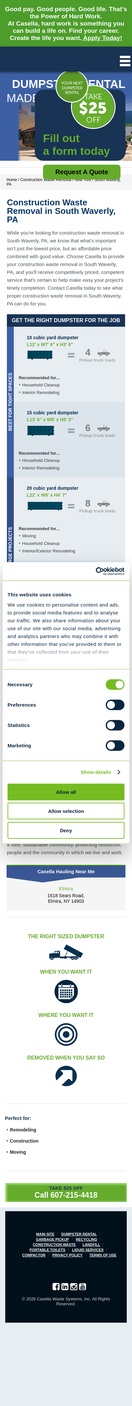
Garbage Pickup (52, 1239)
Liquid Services (88, 1250)
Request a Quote (81, 172)
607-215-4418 (74, 1195)
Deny (66, 830)
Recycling (86, 1239)
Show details (96, 772)
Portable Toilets (47, 1250)
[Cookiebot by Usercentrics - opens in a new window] (95, 571)
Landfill (91, 1245)
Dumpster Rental (79, 1234)
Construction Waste (54, 1245)
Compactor (33, 1255)
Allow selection (66, 811)
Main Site (45, 1234)
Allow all (66, 792)
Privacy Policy (67, 1255)
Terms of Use (103, 1255)
